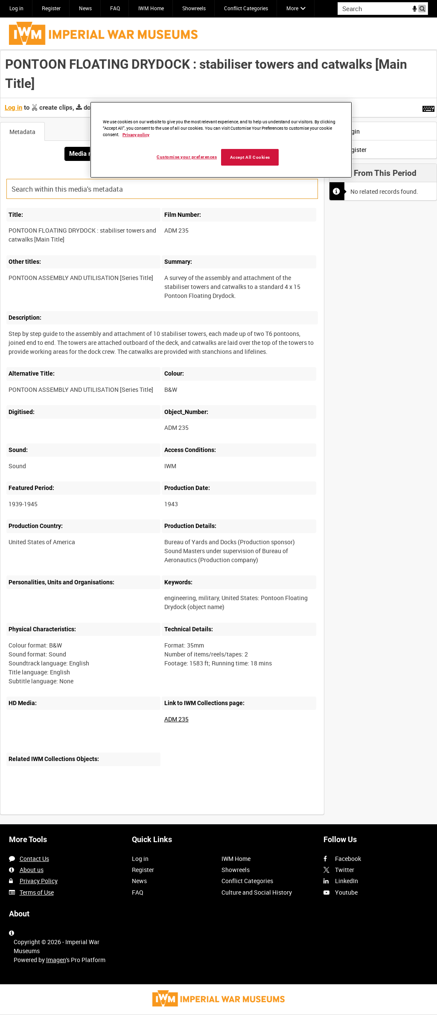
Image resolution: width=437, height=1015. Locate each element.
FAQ (115, 8)
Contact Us (34, 859)
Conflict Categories (246, 8)
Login (347, 131)
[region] (221, 140)
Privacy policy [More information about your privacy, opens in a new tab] (135, 134)
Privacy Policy (39, 881)
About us (32, 870)
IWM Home (151, 8)
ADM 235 (176, 719)
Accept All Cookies (250, 157)
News (85, 8)
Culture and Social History (256, 892)
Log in (16, 8)
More (292, 8)
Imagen (56, 960)
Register (51, 8)
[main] (218, 437)
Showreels (194, 8)
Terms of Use (37, 892)
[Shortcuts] (428, 107)
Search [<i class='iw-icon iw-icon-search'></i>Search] (423, 8)
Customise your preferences (187, 157)
